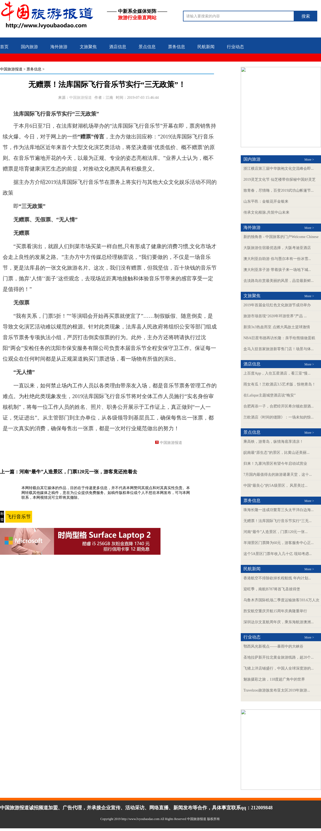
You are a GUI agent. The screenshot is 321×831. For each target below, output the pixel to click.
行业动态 (235, 46)
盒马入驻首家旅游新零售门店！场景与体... (278, 349)
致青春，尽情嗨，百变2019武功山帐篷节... (278, 190)
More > (309, 159)
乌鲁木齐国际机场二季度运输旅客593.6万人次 (281, 600)
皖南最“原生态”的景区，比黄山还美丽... (276, 453)
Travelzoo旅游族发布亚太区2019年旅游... (276, 690)
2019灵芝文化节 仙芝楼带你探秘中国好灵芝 (279, 179)
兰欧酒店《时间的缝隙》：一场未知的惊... (278, 417)
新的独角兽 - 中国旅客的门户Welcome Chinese (281, 237)
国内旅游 (29, 46)
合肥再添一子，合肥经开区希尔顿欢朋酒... (278, 406)
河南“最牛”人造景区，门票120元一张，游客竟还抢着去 (78, 471)
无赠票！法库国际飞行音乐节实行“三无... (277, 521)
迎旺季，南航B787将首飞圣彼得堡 (271, 589)
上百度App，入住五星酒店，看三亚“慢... (277, 373)
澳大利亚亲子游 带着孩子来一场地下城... (277, 270)
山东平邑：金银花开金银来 (265, 201)
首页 (4, 46)
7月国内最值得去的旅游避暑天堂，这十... (277, 475)
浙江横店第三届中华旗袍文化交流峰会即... (278, 169)
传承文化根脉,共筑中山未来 (266, 212)
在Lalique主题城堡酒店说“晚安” (269, 395)
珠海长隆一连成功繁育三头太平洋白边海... (278, 510)
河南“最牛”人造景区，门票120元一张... (275, 532)
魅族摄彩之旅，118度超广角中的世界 (274, 679)
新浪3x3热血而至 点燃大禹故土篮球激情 (276, 327)
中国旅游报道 (11, 69)
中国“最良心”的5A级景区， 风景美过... (275, 486)
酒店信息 (117, 46)
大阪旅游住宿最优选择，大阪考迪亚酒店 (277, 248)
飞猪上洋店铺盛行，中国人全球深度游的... (278, 668)
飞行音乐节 (19, 516)
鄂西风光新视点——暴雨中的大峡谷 (273, 646)
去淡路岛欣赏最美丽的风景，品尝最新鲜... (278, 281)
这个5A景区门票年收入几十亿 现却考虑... (277, 554)
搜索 (305, 16)
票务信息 (176, 46)
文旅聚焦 (88, 46)
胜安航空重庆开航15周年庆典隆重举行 (275, 611)
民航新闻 (206, 46)
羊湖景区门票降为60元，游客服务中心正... (278, 543)
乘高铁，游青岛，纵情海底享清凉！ (273, 442)
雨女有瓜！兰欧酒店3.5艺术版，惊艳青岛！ (279, 384)
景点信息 (147, 46)
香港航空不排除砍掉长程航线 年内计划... (277, 578)
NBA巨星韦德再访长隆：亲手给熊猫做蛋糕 (279, 338)
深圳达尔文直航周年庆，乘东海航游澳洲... (278, 622)
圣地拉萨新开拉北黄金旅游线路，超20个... (278, 657)
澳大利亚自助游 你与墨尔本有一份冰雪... (277, 259)
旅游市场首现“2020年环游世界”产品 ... (275, 316)
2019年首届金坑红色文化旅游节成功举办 (277, 305)
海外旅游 (58, 46)
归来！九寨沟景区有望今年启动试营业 (275, 464)
